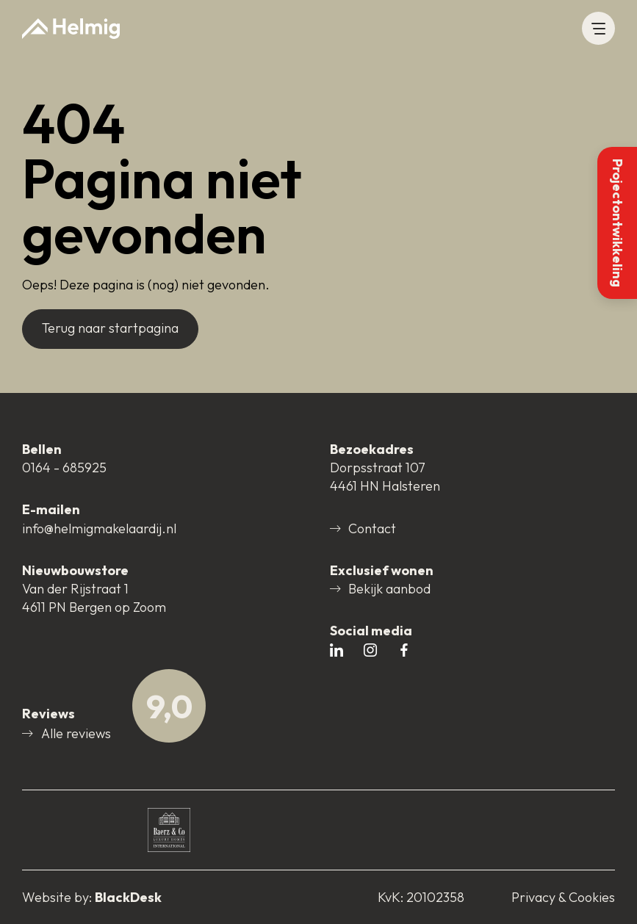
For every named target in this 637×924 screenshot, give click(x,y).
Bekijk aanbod (380, 588)
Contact (363, 528)
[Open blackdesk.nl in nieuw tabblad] (92, 897)
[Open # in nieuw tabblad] (336, 651)
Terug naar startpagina (110, 328)
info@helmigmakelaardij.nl (99, 528)
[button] (598, 28)
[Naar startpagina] (71, 28)
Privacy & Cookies (563, 897)
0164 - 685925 (64, 467)
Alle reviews (66, 733)
